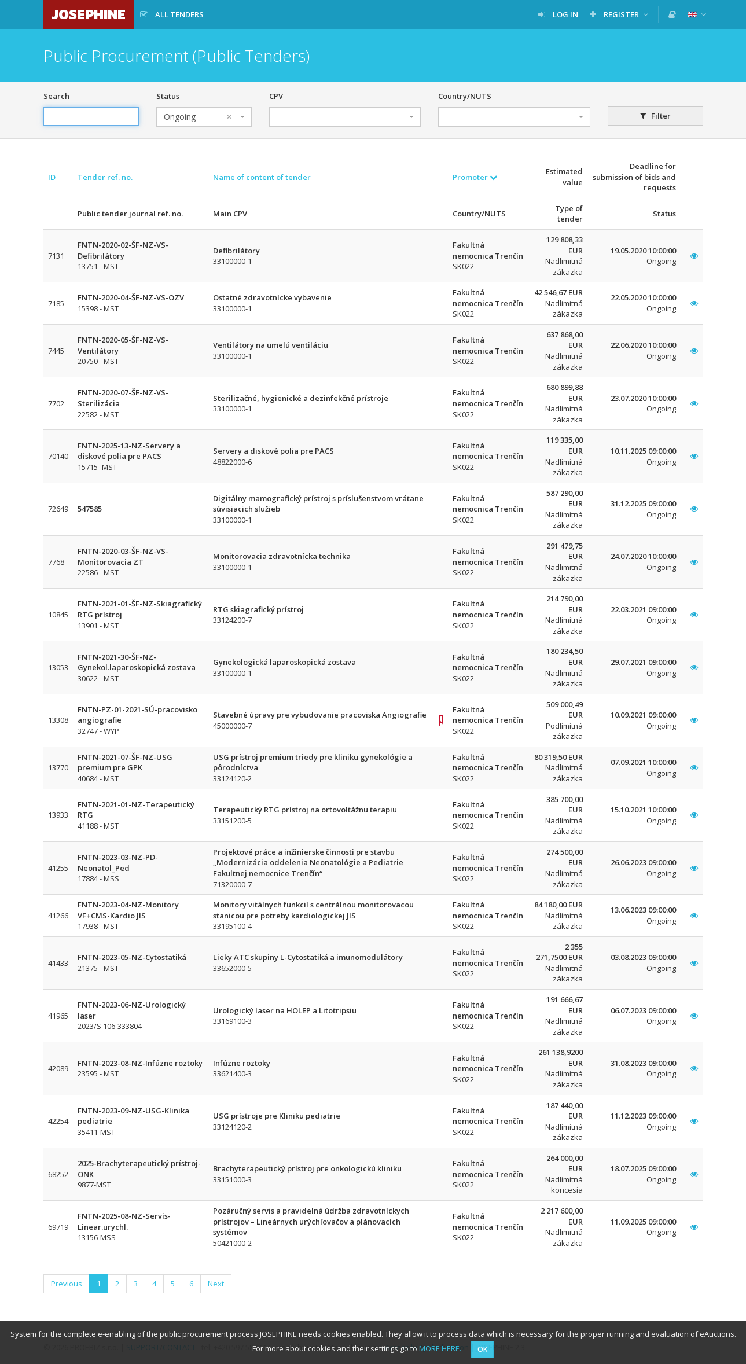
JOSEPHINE (89, 14)
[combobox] (204, 117)
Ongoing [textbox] (197, 117)
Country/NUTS (464, 96)
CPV (276, 96)
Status (167, 96)
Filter (655, 116)
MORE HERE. (440, 1348)
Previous (66, 1283)
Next (216, 1283)
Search (56, 96)
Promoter (475, 177)
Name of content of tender (262, 177)
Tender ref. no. (105, 177)
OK (482, 1349)
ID (52, 177)
